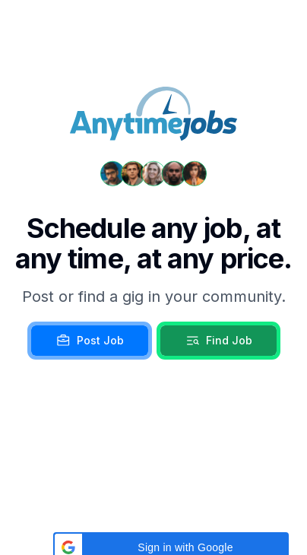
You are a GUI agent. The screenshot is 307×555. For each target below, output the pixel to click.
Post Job (89, 340)
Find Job (218, 340)
